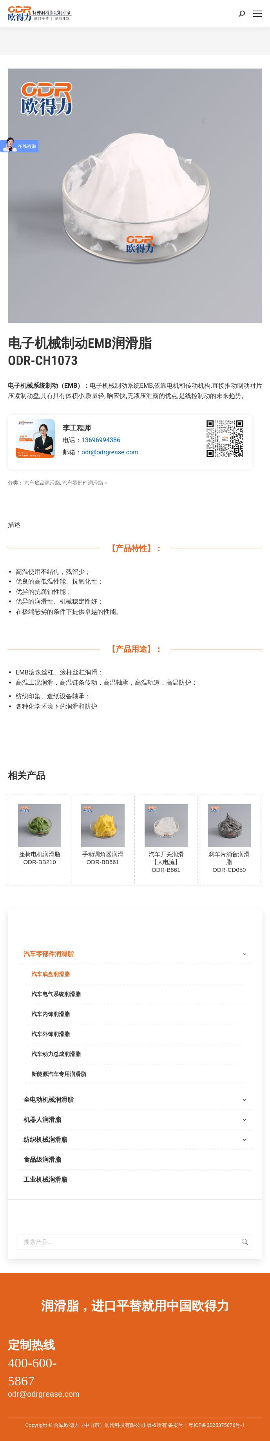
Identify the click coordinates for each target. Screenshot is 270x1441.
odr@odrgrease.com (110, 452)
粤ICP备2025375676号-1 (216, 1425)
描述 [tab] (14, 524)
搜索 (244, 1242)
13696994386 (101, 440)
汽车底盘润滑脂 (42, 483)
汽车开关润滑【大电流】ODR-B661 (166, 862)
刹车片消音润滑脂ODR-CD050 (229, 862)
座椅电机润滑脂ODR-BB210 (39, 858)
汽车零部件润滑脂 (82, 483)
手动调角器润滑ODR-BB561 (102, 858)
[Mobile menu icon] (257, 13)
